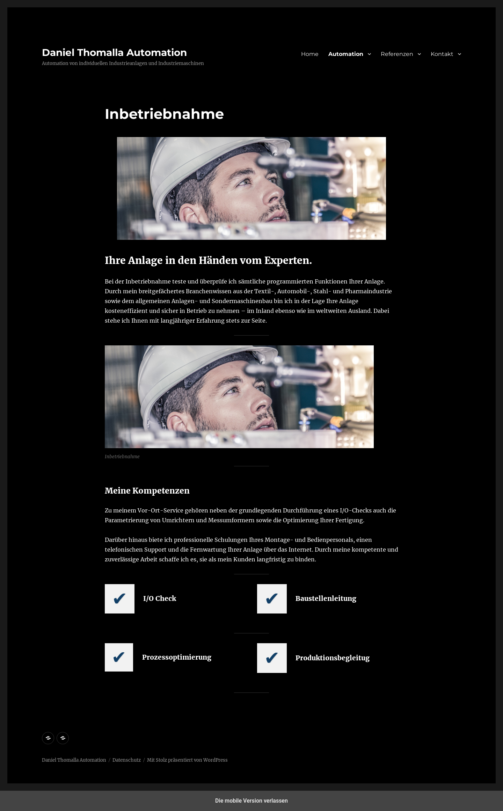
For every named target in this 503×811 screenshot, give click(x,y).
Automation (345, 54)
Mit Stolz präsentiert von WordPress (187, 760)
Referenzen (397, 54)
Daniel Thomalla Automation (114, 52)
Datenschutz (126, 760)
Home (310, 54)
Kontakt (442, 54)
